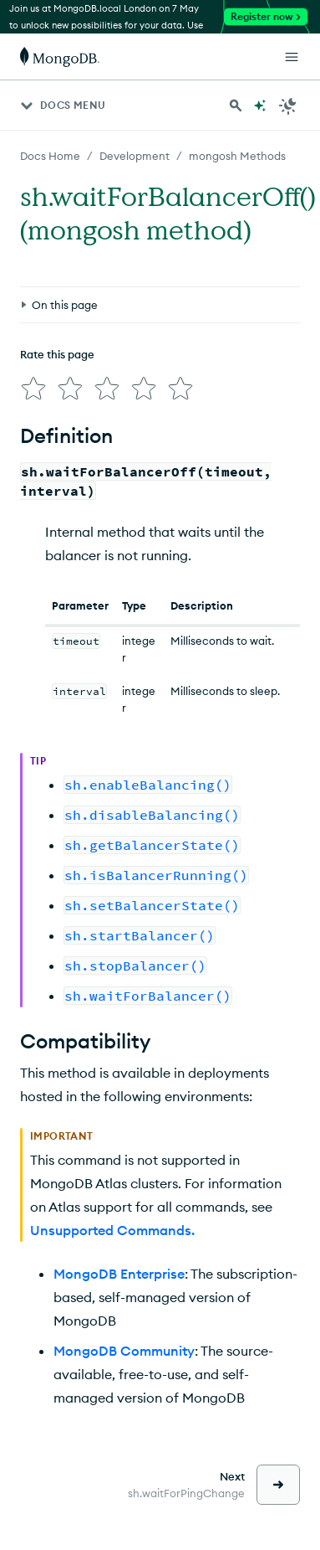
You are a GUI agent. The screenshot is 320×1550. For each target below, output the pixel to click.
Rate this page (57, 354)
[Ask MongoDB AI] (260, 105)
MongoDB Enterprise (119, 1273)
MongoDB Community (124, 1350)
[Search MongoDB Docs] (235, 105)
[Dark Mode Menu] (288, 105)
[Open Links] (291, 56)
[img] (33, 388)
